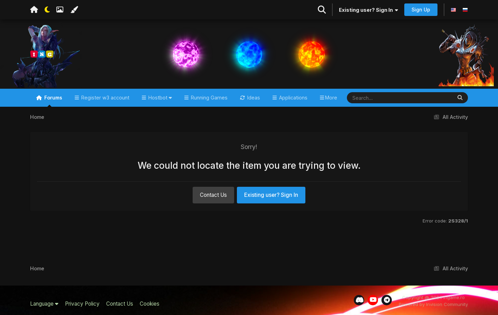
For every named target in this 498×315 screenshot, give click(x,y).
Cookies (149, 303)
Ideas (253, 97)
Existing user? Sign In (368, 10)
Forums (52, 101)
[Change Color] (74, 10)
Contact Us (213, 195)
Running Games (209, 97)
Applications (292, 97)
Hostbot (159, 97)
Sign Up (421, 9)
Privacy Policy (82, 303)
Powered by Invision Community (433, 304)
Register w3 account (104, 97)
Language (44, 303)
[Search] (379, 97)
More (331, 97)
